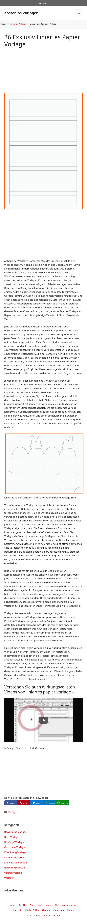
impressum (58, 909)
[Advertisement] (43, 68)
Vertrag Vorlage (13, 872)
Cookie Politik (32, 909)
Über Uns (22, 905)
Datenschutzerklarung (41, 905)
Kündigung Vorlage (15, 852)
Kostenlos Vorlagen (21, 12)
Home (14, 24)
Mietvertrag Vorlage (15, 862)
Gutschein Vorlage (14, 847)
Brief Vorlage (11, 837)
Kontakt (71, 909)
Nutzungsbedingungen (66, 905)
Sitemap (46, 909)
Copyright (17, 909)
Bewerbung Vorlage (15, 831)
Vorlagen (22, 24)
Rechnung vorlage (14, 867)
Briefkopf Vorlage (14, 842)
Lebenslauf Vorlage (15, 857)
